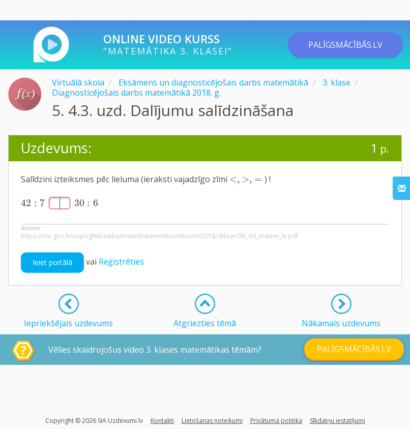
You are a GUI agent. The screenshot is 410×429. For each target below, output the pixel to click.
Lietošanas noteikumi (212, 420)
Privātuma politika (276, 420)
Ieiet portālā (52, 262)
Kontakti (162, 420)
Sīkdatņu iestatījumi (337, 420)
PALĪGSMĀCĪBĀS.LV (345, 44)
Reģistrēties (121, 261)
